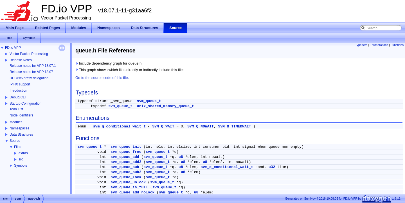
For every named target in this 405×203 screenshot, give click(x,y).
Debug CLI (18, 97)
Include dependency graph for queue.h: (109, 63)
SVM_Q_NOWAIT (200, 126)
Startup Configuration (25, 103)
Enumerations (379, 45)
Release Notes (21, 60)
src (21, 159)
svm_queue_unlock (128, 182)
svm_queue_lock (126, 177)
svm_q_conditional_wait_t (119, 126)
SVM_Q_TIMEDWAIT (234, 126)
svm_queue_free (126, 152)
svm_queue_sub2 (126, 172)
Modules (16, 122)
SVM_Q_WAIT (163, 126)
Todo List (16, 109)
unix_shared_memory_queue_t (165, 106)
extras (23, 153)
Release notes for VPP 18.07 (31, 72)
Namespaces (19, 128)
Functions (397, 45)
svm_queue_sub (125, 167)
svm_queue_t (149, 101)
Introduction (18, 90)
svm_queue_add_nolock (132, 192)
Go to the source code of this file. (102, 78)
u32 (272, 167)
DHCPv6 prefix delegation (29, 78)
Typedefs (361, 45)
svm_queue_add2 (126, 162)
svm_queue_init (126, 147)
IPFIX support (20, 84)
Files (17, 147)
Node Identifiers (21, 115)
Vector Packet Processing (29, 54)
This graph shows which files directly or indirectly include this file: (129, 70)
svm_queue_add (125, 157)
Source (15, 141)
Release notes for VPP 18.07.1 (33, 66)
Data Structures (21, 134)
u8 (181, 157)
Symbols (20, 165)
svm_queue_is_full (129, 187)
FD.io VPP (13, 48)
